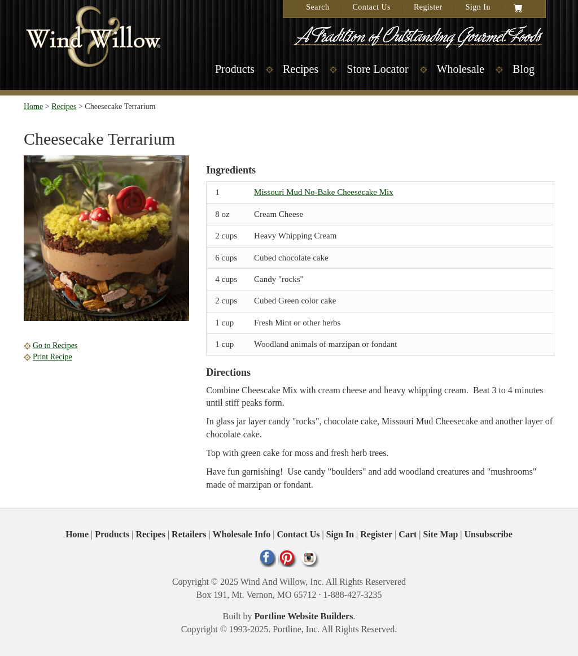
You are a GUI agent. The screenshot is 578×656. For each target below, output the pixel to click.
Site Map (440, 534)
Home (33, 106)
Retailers (189, 534)
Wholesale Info (242, 534)
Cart (408, 534)
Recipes (300, 69)
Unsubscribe (489, 534)
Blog (524, 69)
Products (235, 69)
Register (428, 7)
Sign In (478, 7)
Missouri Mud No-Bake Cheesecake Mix (323, 192)
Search (317, 7)
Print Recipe (52, 357)
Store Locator (377, 69)
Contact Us (371, 7)
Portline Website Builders (304, 616)
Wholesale (460, 69)
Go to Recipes (55, 345)
